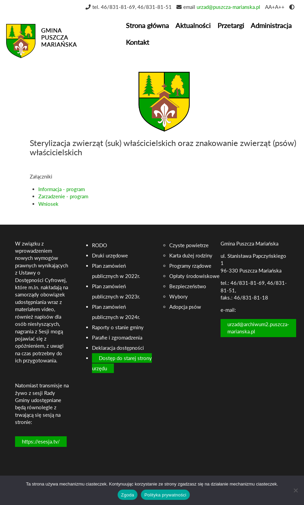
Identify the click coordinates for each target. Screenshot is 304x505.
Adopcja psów (185, 307)
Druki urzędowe (110, 255)
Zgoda (127, 494)
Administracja (271, 25)
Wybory (178, 296)
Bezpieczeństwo (187, 286)
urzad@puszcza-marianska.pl (228, 7)
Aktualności (193, 25)
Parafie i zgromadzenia (117, 337)
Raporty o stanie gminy (118, 327)
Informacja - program (61, 189)
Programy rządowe (190, 266)
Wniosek (48, 204)
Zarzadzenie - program (63, 196)
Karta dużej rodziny (190, 255)
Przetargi (230, 25)
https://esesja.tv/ (41, 441)
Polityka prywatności (165, 494)
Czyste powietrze (189, 245)
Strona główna (147, 25)
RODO (99, 245)
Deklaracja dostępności (118, 348)
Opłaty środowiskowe (194, 276)
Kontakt (137, 42)
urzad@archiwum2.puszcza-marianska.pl (258, 327)
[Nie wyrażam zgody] (295, 490)
